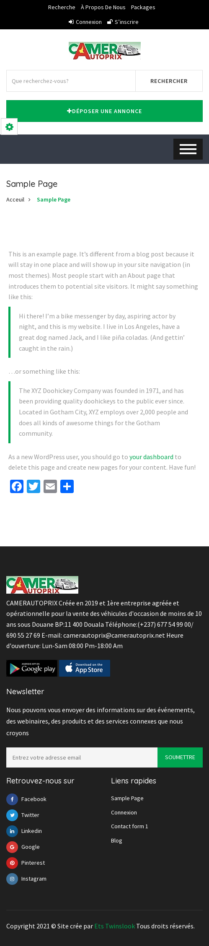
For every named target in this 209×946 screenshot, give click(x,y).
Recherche (61, 7)
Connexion (85, 22)
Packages (143, 7)
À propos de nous (103, 7)
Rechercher (169, 81)
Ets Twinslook (114, 926)
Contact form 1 (129, 826)
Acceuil (15, 199)
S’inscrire (123, 22)
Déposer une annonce (104, 111)
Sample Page (53, 199)
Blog (116, 840)
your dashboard (151, 456)
